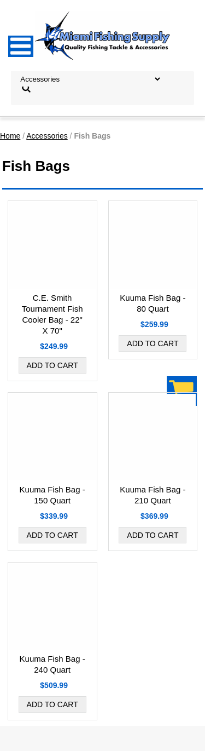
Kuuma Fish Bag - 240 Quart (52, 664)
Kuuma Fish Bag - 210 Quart (152, 495)
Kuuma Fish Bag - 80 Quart (152, 303)
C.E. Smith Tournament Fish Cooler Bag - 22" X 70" (52, 314)
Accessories (46, 135)
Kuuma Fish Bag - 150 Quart (52, 495)
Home (10, 135)
